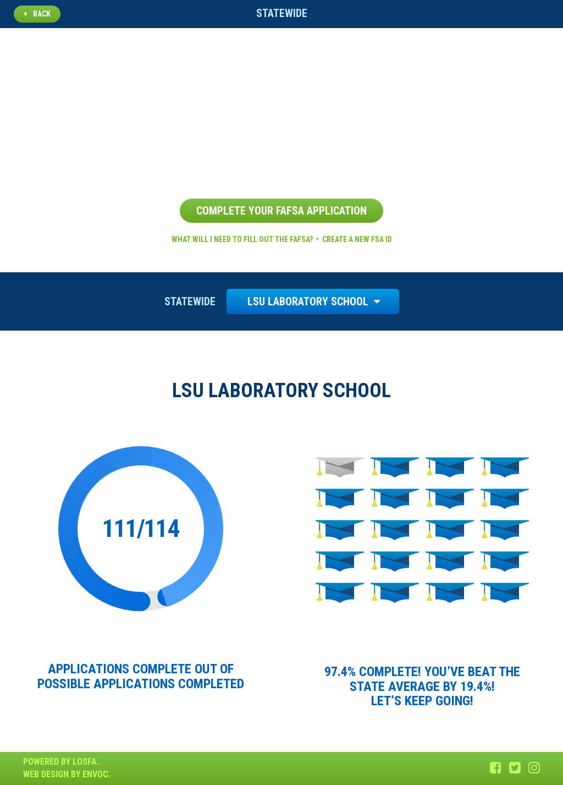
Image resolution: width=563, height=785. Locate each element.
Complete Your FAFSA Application (281, 210)
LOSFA (85, 761)
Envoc (95, 774)
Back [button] (37, 13)
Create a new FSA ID (357, 239)
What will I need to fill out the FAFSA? (242, 239)
